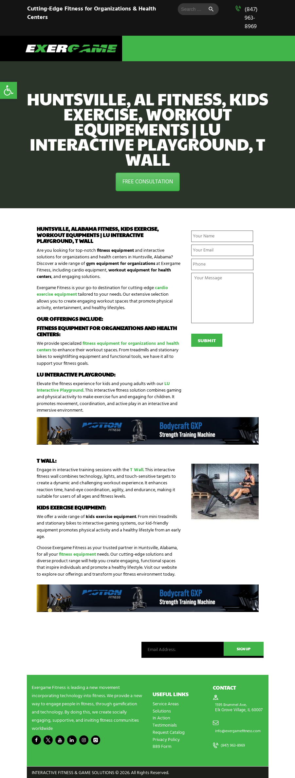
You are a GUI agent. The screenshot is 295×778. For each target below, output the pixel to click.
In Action (161, 718)
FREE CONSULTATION (147, 181)
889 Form (162, 745)
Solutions (162, 711)
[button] (8, 90)
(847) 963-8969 (251, 18)
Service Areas (166, 704)
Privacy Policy (166, 738)
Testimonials (165, 725)
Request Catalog (169, 731)
